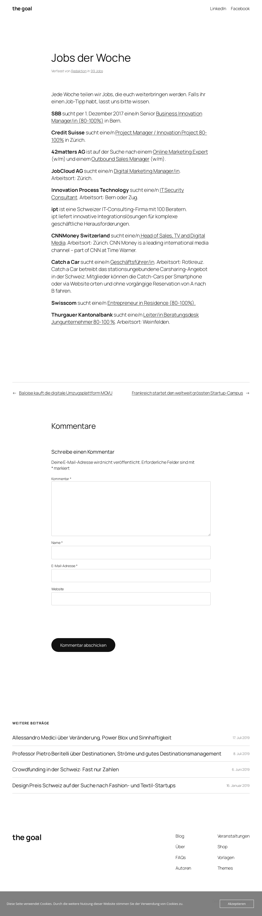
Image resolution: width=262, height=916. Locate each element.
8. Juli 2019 (241, 753)
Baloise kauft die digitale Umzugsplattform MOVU (65, 393)
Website (57, 589)
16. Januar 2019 (238, 785)
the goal (22, 8)
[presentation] (88, 621)
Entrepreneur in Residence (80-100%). (151, 302)
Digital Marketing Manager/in (147, 170)
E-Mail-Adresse (64, 565)
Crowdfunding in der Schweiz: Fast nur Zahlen (65, 769)
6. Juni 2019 (241, 769)
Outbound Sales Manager (120, 158)
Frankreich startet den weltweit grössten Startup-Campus (187, 393)
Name (56, 542)
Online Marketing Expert (180, 151)
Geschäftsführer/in (132, 261)
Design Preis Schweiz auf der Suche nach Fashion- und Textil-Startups (94, 786)
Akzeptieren (237, 903)
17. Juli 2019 (241, 737)
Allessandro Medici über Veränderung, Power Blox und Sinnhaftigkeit (91, 738)
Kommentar (61, 478)
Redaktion (79, 71)
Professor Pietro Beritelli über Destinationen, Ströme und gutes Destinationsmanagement (116, 754)
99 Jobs (97, 71)
